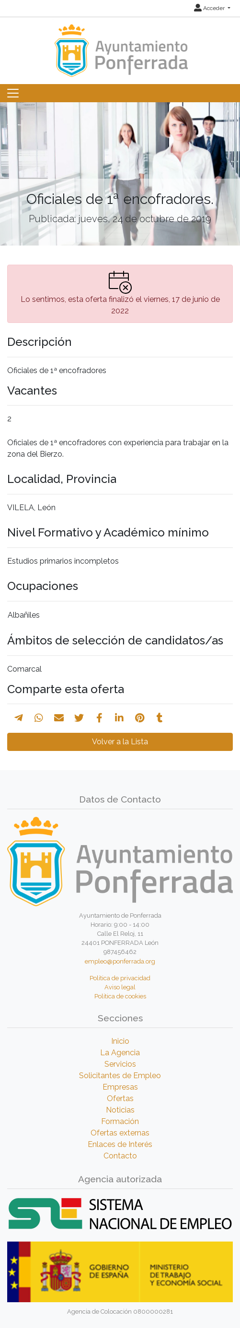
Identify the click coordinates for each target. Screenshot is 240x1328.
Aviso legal (120, 987)
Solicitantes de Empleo (120, 1075)
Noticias (120, 1109)
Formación (120, 1121)
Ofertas (120, 1098)
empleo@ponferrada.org (120, 961)
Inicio (120, 1041)
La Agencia (120, 1052)
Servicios (120, 1064)
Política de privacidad (120, 978)
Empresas (120, 1087)
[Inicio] (120, 46)
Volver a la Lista (120, 741)
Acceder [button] (210, 8)
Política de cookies (120, 996)
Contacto (120, 1155)
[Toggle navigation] (13, 93)
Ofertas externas (120, 1132)
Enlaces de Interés (120, 1144)
